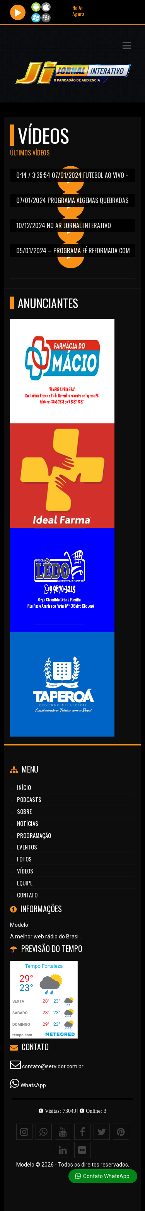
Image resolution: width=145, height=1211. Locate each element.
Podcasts (29, 799)
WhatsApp (33, 1085)
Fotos (24, 859)
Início (24, 787)
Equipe (24, 882)
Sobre (24, 811)
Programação (34, 835)
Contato (27, 894)
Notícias (27, 823)
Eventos (27, 847)
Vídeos (25, 870)
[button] (127, 45)
